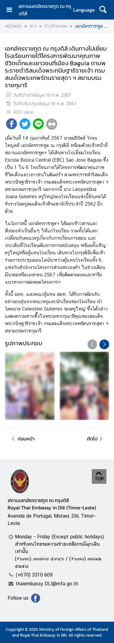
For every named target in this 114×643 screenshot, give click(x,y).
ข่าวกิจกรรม (55, 26)
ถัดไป (95, 438)
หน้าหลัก (13, 26)
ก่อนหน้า (22, 438)
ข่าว (33, 26)
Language (84, 9)
